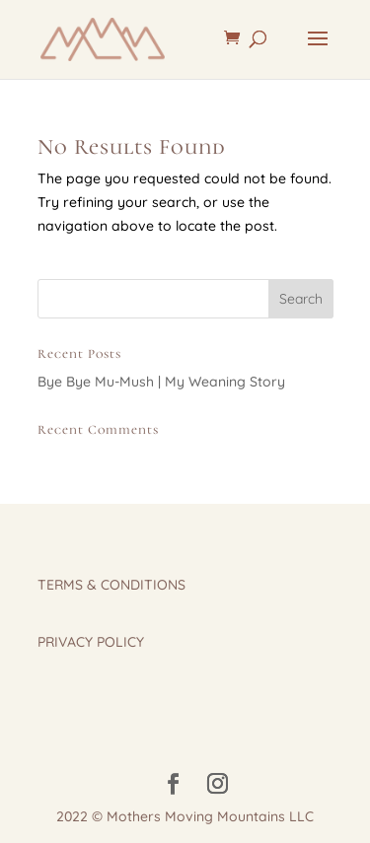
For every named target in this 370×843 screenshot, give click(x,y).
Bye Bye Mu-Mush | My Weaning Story (161, 381)
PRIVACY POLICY (90, 642)
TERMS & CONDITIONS (111, 585)
